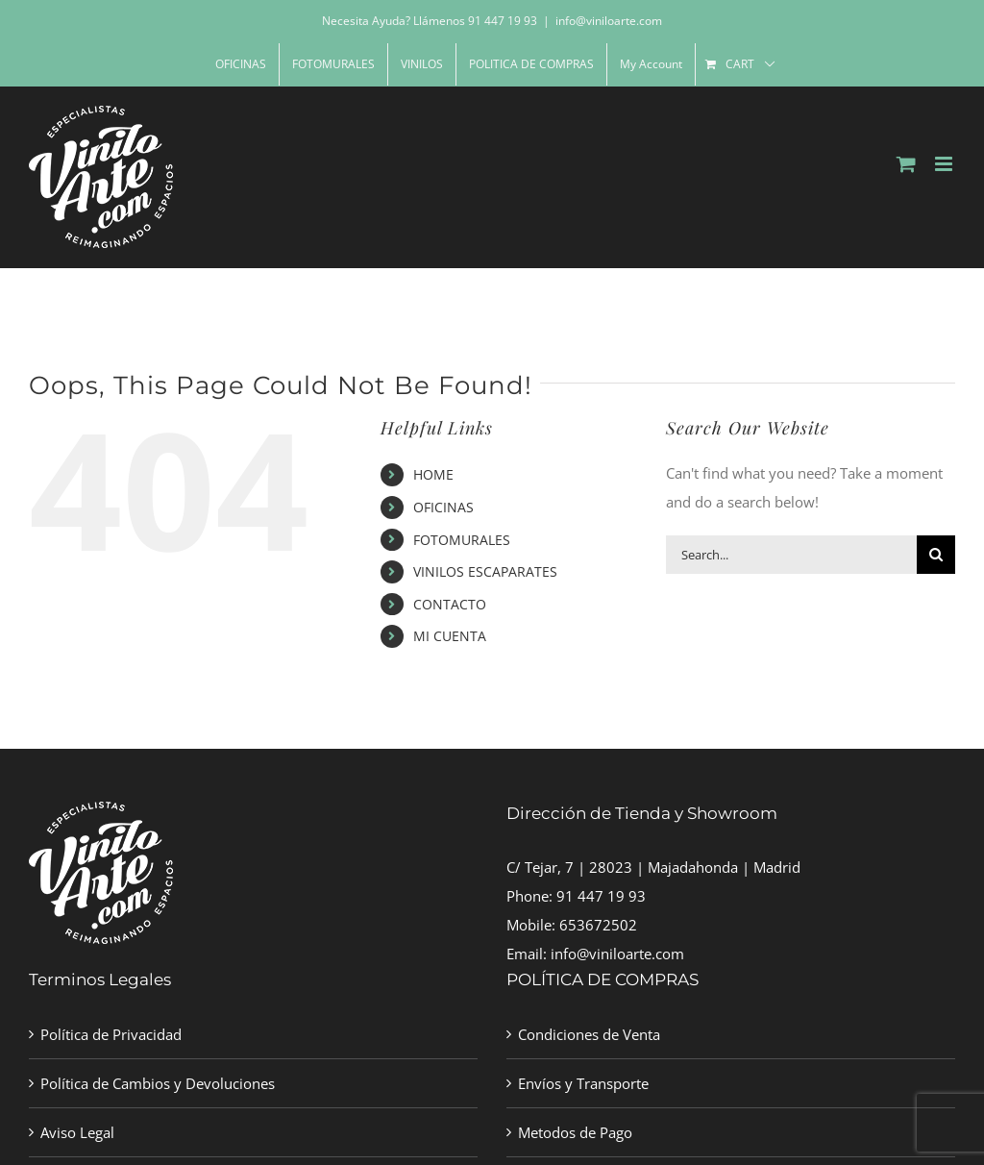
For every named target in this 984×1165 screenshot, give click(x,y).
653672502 (598, 924)
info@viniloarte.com (608, 20)
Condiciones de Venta (589, 1034)
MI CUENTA (449, 636)
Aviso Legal (77, 1132)
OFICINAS (443, 507)
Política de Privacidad (111, 1034)
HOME (433, 474)
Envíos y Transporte (583, 1083)
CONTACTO (449, 604)
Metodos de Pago (575, 1132)
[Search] (936, 554)
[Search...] (791, 554)
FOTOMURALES (461, 540)
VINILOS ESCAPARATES (485, 571)
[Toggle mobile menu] (945, 164)
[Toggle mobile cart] (906, 164)
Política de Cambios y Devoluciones (157, 1083)
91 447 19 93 (601, 895)
